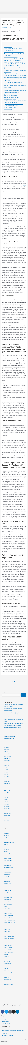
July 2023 (6, 767)
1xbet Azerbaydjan (8, 860)
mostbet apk (6, 906)
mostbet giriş (7, 924)
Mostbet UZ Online (8, 949)
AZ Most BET (7, 876)
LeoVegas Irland (7, 901)
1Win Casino (6, 837)
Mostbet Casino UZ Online (9, 922)
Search (3, 692)
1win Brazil (6, 835)
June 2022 (6, 797)
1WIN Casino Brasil (8, 840)
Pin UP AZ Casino (7, 956)
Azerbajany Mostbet (8, 879)
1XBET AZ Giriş (7, 856)
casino (5, 888)
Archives (6, 747)
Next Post (14, 681)
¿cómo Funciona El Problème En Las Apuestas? (15, 75)
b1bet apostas (7, 881)
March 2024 (6, 751)
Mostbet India (7, 929)
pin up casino (7, 961)
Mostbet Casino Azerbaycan (10, 917)
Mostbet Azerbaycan (8, 915)
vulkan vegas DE (7, 979)
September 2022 (7, 790)
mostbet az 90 (7, 908)
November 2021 (7, 813)
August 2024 (6, 749)
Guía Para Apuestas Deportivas (11, 83)
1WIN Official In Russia (9, 842)
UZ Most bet (6, 977)
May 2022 (6, 799)
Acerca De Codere (8, 47)
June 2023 (6, 769)
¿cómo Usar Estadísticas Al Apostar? (12, 73)
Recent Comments (9, 737)
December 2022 (7, 783)
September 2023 (7, 763)
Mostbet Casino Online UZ (9, 920)
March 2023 (6, 776)
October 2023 (7, 760)
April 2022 (6, 801)
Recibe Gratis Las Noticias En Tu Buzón (13, 48)
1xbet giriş (6, 869)
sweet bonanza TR (8, 972)
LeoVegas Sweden (8, 904)
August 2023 (6, 765)
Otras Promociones (8, 50)
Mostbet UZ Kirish (8, 947)
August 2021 (6, 820)
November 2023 (7, 758)
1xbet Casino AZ (7, 865)
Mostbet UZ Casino (8, 945)
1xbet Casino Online (8, 867)
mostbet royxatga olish (9, 938)
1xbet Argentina (7, 853)
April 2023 (6, 774)
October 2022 (7, 788)
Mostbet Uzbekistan (8, 952)
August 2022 (6, 792)
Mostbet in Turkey (8, 927)
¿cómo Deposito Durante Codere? (11, 65)
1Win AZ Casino (7, 831)
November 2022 (7, 785)
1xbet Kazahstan (7, 872)
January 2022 (7, 808)
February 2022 (7, 806)
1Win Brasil (6, 833)
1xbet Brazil (6, 863)
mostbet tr (6, 940)
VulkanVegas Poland (8, 984)
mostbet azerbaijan (8, 913)
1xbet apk (6, 851)
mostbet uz (6, 943)
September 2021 (7, 817)
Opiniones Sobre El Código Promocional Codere (15, 77)
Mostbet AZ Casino (8, 911)
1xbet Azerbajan (7, 858)
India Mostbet (7, 895)
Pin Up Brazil (6, 959)
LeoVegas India (7, 899)
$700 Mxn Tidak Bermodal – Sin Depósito (13, 104)
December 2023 (7, 756)
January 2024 (7, 753)
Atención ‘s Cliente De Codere (10, 57)
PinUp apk (6, 968)
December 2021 (7, 811)
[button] (14, 13)
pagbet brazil (6, 954)
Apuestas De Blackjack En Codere (11, 97)
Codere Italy (6, 892)
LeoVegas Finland (8, 897)
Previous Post (14, 678)
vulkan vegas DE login (8, 981)
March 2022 (6, 804)
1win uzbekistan (7, 847)
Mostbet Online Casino (9, 933)
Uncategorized (5, 27)
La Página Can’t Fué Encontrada (11, 105)
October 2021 (7, 815)
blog (5, 885)
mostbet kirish (7, 931)
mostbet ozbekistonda (9, 936)
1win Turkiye (6, 844)
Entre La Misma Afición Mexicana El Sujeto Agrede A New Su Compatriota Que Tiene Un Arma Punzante (14, 53)
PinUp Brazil (6, 970)
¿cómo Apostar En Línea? (10, 107)
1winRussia (6, 849)
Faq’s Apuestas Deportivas (10, 99)
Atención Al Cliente (8, 89)
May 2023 (6, 772)
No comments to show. (9, 738)
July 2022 (6, 795)
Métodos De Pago (8, 109)
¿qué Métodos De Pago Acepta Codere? (13, 82)
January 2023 (7, 781)
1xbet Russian (7, 874)
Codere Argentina (7, 890)
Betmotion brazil (7, 883)
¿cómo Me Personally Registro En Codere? (13, 62)
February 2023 (7, 779)
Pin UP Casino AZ (7, 963)
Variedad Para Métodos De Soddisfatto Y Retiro (15, 63)
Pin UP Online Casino (8, 965)
